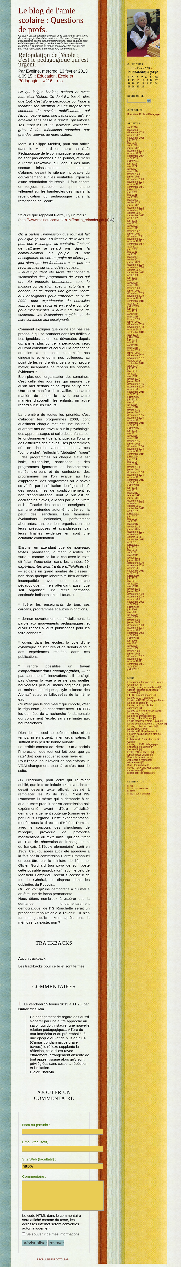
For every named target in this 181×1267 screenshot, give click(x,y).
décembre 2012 (135, 500)
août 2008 (132, 635)
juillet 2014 (133, 456)
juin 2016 (132, 399)
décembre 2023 (135, 179)
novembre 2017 (135, 358)
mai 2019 (132, 311)
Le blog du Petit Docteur (139, 718)
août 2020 (132, 275)
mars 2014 (132, 464)
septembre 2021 (135, 244)
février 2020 (133, 288)
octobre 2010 (134, 568)
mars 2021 (132, 257)
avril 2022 (132, 226)
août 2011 (132, 542)
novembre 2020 (135, 267)
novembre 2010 (135, 565)
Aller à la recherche (41, 5)
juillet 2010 (133, 576)
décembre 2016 (135, 384)
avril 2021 (132, 254)
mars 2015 (132, 438)
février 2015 (133, 441)
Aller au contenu (19, 5)
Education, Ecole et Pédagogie (143, 114)
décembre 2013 (135, 472)
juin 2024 (132, 163)
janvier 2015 (133, 443)
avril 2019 (132, 314)
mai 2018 (132, 342)
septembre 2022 (135, 215)
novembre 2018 (135, 327)
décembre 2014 (135, 446)
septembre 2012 (135, 508)
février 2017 (133, 379)
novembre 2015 (135, 417)
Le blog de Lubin (136, 703)
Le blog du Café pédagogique (142, 744)
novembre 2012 (135, 503)
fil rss (130, 786)
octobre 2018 (134, 329)
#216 (48, 80)
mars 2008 (132, 648)
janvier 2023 (133, 205)
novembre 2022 (135, 210)
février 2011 (133, 557)
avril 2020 (132, 283)
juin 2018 (132, 340)
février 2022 (133, 231)
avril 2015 (132, 436)
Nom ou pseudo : (36, 1125)
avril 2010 (132, 583)
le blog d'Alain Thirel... (138, 752)
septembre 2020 (135, 272)
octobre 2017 (134, 360)
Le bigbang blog (135, 713)
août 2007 (132, 666)
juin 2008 (132, 640)
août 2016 (132, 394)
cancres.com (134, 770)
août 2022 (132, 218)
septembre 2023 (135, 187)
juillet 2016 (133, 397)
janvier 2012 (133, 529)
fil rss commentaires (137, 788)
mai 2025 (132, 143)
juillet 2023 (133, 189)
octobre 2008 (134, 630)
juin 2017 (132, 368)
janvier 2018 (133, 353)
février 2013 (133, 495)
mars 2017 (132, 376)
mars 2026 (132, 130)
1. (20, 1003)
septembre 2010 (135, 570)
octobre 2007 (134, 661)
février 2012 (133, 526)
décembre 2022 (135, 207)
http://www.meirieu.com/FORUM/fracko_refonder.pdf (62, 220)
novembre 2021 (135, 239)
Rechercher (135, 96)
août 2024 (132, 158)
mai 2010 (132, 581)
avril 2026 (132, 127)
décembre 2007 (135, 656)
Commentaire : (34, 1176)
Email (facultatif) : (36, 1142)
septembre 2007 (135, 664)
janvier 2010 (133, 591)
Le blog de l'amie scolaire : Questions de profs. (50, 20)
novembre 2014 (135, 449)
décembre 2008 (135, 625)
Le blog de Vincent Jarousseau (143, 710)
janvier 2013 (133, 498)
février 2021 (133, 259)
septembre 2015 (135, 423)
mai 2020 (132, 280)
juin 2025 (132, 140)
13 (138, 80)
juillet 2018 (133, 337)
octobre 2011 (134, 537)
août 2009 (132, 604)
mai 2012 (132, 519)
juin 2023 (132, 192)
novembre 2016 (135, 386)
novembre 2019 (135, 296)
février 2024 (133, 174)
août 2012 (132, 511)
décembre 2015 (135, 415)
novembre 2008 (135, 627)
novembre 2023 (135, 182)
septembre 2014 (135, 454)
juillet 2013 (133, 485)
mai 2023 (132, 194)
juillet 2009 (133, 607)
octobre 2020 (134, 270)
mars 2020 (132, 285)
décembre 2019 (135, 293)
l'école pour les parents (139, 773)
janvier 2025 (133, 148)
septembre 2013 (135, 480)
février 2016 (133, 410)
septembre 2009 (135, 602)
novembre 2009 (135, 596)
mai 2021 (132, 252)
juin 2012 (132, 516)
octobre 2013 (134, 477)
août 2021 (132, 246)
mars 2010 (132, 586)
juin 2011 (132, 547)
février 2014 (133, 467)
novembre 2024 (135, 150)
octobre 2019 (134, 298)
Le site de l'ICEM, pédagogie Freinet (146, 700)
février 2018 (133, 350)
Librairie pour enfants (138, 754)
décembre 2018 (135, 324)
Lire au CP (132, 749)
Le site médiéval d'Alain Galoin (143, 721)
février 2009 (133, 620)
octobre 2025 (134, 135)
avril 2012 (132, 521)
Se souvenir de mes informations (52, 1237)
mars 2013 (132, 493)
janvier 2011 (133, 560)
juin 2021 (132, 249)
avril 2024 (132, 169)
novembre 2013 (135, 474)
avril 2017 (132, 373)
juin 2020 (132, 277)
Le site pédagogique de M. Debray (145, 723)
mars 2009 (132, 617)
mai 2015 (132, 433)
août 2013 (132, 482)
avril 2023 (132, 197)
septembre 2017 (135, 363)
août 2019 (132, 303)
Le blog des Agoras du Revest (143, 687)
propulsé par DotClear (53, 1263)
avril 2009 (132, 614)
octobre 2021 (134, 241)
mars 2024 (132, 171)
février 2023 (133, 202)
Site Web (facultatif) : (39, 1159)
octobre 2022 (134, 213)
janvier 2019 (133, 322)
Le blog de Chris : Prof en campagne (140, 706)
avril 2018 (132, 345)
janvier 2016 (133, 412)
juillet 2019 (133, 306)
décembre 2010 (135, 563)
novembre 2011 (135, 534)
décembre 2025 (135, 132)
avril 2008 (132, 646)
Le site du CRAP (136, 729)
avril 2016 (132, 404)
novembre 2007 (135, 659)
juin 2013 (132, 487)
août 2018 (132, 334)
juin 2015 (132, 430)
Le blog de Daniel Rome (139, 716)
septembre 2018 (135, 332)
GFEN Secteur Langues (139, 695)
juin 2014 (132, 459)
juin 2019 (132, 309)
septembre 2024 (135, 156)
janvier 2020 (133, 290)
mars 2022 (132, 228)
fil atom (131, 791)
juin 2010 (132, 578)
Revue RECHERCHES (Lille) (142, 767)
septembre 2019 (135, 301)
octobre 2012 (134, 506)
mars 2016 (132, 407)
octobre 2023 (134, 184)
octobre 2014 (134, 451)
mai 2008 (132, 643)
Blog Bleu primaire (137, 765)
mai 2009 (132, 612)
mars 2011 (132, 555)
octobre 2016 (134, 389)
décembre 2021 (135, 236)
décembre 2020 (135, 264)
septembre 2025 (135, 137)
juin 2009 (132, 609)
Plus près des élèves (138, 757)
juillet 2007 (133, 669)
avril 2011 (132, 552)
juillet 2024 (133, 161)
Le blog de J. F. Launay (139, 697)
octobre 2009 (134, 599)
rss (60, 80)
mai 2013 (132, 490)
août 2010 (132, 573)
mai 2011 (132, 550)
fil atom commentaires (138, 793)
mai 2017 (132, 371)
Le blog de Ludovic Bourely (141, 726)
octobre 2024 (134, 153)
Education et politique (138, 747)
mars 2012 (132, 524)
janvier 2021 (133, 262)
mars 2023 (132, 200)
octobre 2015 (134, 420)
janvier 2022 (133, 233)
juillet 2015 (133, 428)
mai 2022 (132, 223)
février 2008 (133, 651)
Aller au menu (29, 5)
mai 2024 (132, 166)
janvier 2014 (133, 469)
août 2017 (132, 366)
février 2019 (133, 319)
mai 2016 (132, 402)
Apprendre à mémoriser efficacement (139, 761)
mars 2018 (132, 347)
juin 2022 (132, 220)
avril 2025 (132, 145)
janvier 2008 (133, 653)
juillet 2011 (133, 544)
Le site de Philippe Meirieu (141, 731)
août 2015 (132, 425)
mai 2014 (132, 462)
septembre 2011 (135, 539)
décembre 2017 (135, 355)
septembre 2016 (135, 392)
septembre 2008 (135, 633)
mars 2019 (132, 316)
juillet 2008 (133, 638)
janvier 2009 (133, 622)
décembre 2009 (135, 594)
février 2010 (133, 589)
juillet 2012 (133, 513)
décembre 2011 (135, 532)
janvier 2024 (133, 176)
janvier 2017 (133, 381)
